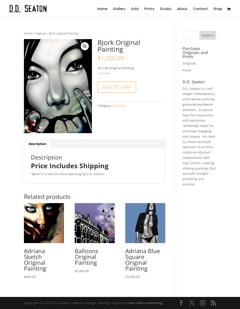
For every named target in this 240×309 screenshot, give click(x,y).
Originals (40, 33)
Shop (217, 9)
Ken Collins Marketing (145, 303)
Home (102, 9)
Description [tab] (37, 144)
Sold (135, 9)
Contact (200, 9)
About (182, 9)
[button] (85, 46)
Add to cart (116, 87)
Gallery (119, 9)
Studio (165, 9)
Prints (149, 9)
